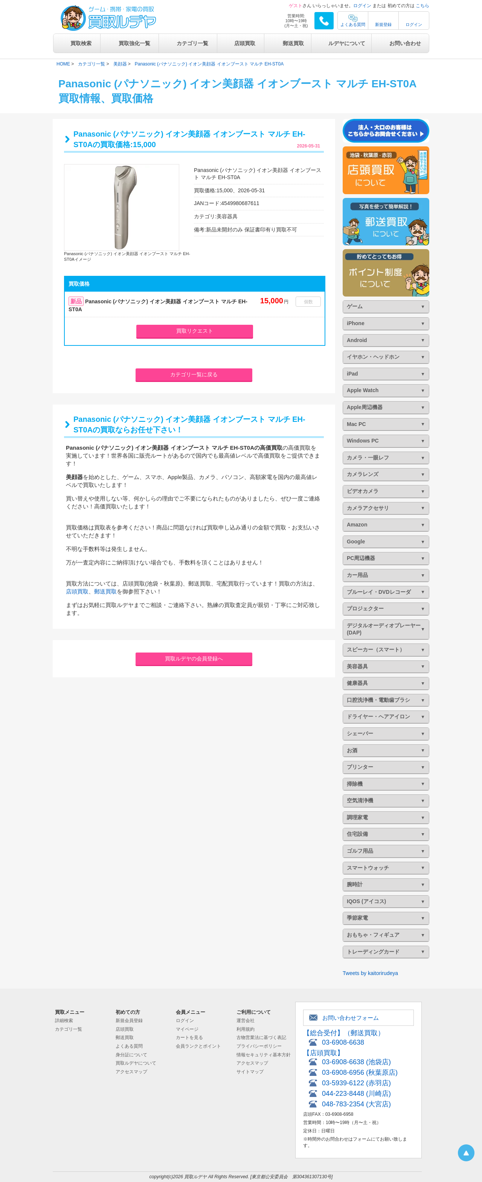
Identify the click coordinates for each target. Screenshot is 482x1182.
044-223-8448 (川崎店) (356, 1093)
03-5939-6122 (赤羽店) (356, 1083)
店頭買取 (244, 43)
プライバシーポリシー (259, 1046)
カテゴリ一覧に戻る (194, 374)
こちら (422, 5)
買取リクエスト (194, 331)
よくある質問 (352, 24)
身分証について (131, 1054)
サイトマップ (250, 1071)
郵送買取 (293, 43)
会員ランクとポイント (198, 1046)
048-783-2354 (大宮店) (356, 1104)
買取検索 (81, 43)
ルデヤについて (346, 43)
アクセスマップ (131, 1071)
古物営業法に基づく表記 (261, 1037)
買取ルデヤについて (136, 1063)
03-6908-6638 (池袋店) (356, 1062)
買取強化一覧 (134, 43)
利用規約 (245, 1029)
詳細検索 (64, 1020)
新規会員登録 (129, 1020)
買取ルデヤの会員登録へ (194, 659)
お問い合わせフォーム (350, 1018)
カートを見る (189, 1037)
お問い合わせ (405, 43)
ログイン (362, 5)
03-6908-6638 (343, 1042)
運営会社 (245, 1020)
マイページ (187, 1029)
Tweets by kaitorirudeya (370, 973)
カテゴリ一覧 (192, 43)
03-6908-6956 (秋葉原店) (360, 1072)
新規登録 (383, 24)
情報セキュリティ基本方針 (263, 1054)
